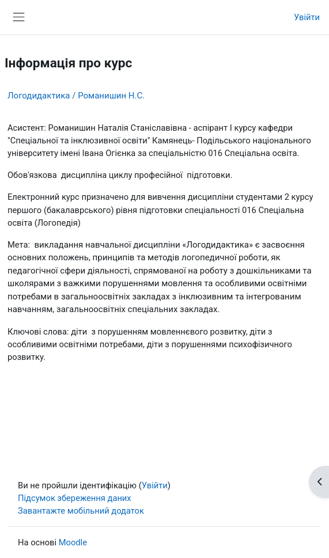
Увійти (307, 17)
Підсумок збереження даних (74, 498)
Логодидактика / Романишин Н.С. (76, 95)
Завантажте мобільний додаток (81, 511)
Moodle (73, 542)
